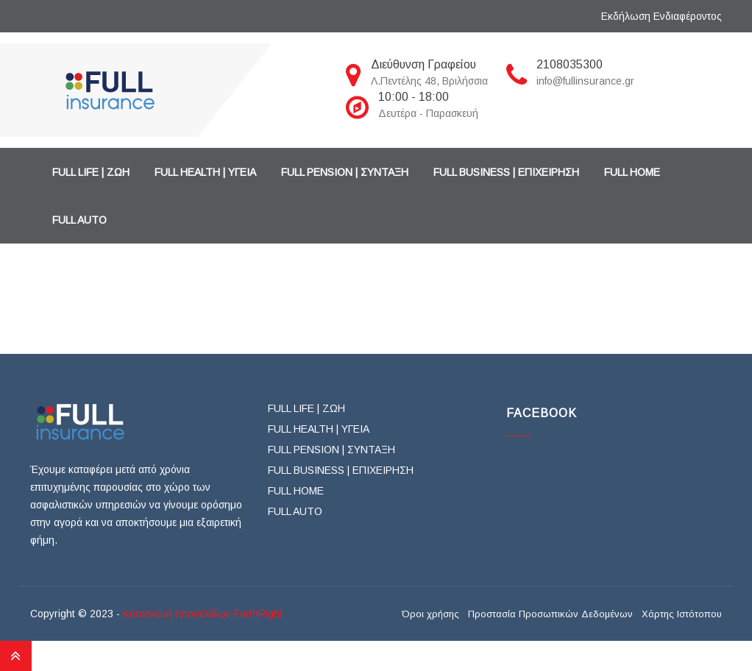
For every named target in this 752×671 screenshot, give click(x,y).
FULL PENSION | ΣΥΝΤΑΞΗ (344, 172)
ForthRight (258, 613)
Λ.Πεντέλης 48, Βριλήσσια (429, 81)
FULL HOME (632, 172)
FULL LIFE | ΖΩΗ (91, 172)
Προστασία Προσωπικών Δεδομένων (550, 614)
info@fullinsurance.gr (585, 81)
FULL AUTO (79, 220)
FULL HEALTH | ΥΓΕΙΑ (205, 172)
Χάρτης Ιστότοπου (682, 614)
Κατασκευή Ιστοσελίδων (177, 613)
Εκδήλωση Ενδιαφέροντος (661, 16)
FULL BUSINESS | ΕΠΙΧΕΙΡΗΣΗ (506, 172)
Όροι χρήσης (430, 614)
